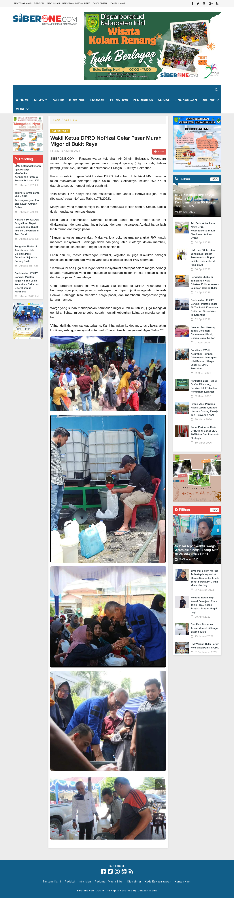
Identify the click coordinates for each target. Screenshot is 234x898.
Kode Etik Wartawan (158, 881)
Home (22, 100)
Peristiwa (119, 100)
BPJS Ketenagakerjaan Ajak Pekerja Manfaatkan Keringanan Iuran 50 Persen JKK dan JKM (28, 173)
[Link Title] (103, 871)
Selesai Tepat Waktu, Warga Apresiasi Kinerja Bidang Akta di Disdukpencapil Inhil (196, 550)
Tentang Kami (22, 3)
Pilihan (182, 510)
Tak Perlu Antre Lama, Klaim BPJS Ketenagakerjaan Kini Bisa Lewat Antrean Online (27, 200)
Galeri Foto (70, 120)
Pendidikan (143, 100)
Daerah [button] (208, 100)
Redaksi (39, 3)
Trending (24, 159)
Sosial (164, 100)
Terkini (182, 179)
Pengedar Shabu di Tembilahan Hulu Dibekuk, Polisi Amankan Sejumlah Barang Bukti (26, 253)
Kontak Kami (117, 3)
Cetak (159, 151)
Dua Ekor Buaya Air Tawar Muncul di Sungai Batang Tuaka (204, 628)
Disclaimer (100, 3)
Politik (58, 100)
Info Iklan (53, 3)
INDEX (214, 179)
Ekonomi (97, 100)
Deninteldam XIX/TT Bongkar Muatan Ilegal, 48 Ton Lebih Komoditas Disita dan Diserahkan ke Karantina (204, 307)
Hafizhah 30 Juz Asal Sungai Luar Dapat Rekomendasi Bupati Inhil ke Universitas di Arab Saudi (27, 227)
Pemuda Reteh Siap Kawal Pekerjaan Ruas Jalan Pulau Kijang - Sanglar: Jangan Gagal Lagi (204, 605)
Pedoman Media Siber (76, 3)
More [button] (20, 109)
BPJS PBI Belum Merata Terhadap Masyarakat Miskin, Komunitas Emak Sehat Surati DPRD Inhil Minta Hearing (205, 578)
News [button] (39, 100)
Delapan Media (147, 890)
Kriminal (77, 100)
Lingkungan (186, 100)
